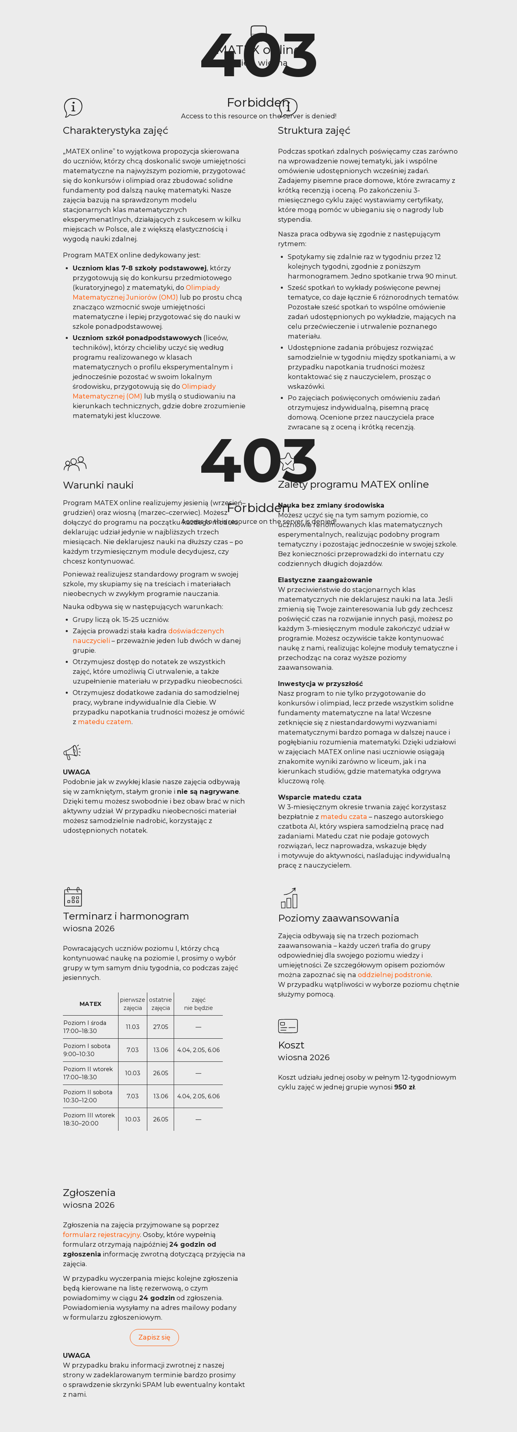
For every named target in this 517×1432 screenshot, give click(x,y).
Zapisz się (154, 1337)
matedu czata (344, 817)
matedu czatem (104, 722)
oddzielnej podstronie (394, 975)
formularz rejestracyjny (101, 1235)
